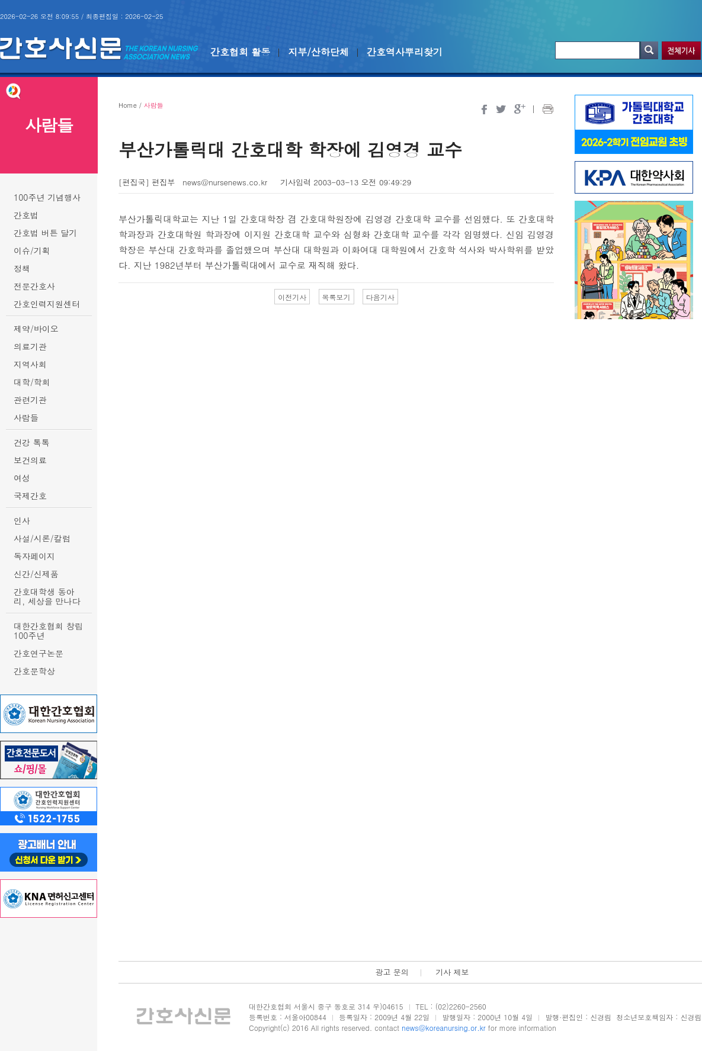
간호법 (26, 215)
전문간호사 (34, 286)
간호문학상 (34, 671)
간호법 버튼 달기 (45, 233)
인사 (22, 520)
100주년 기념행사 (47, 197)
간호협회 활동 (240, 52)
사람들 (26, 417)
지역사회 (30, 364)
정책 (22, 268)
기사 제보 (452, 972)
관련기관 (30, 400)
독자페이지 (34, 556)
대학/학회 (32, 382)
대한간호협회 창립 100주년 (48, 630)
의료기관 (30, 346)
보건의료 (30, 460)
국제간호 (30, 496)
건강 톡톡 (32, 442)
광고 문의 (391, 972)
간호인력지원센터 (47, 304)
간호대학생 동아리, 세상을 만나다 (47, 596)
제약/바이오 (36, 329)
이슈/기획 (32, 250)
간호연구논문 (38, 653)
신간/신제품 (36, 574)
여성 (22, 478)
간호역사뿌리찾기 (405, 52)
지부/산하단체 (318, 52)
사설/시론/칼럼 (42, 538)
